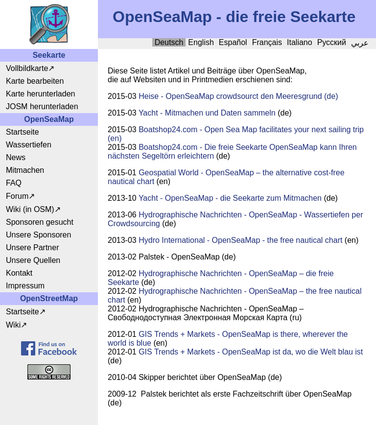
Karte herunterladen (40, 94)
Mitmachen (25, 170)
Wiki (13, 325)
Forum (17, 196)
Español (233, 42)
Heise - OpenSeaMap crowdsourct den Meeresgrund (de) (238, 96)
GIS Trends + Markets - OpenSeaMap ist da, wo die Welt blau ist (251, 352)
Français (267, 42)
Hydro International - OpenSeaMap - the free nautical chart (240, 240)
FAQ (14, 183)
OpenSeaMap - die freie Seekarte (234, 16)
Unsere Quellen (33, 260)
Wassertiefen (28, 145)
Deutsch (169, 42)
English (200, 42)
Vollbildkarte (27, 68)
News (15, 157)
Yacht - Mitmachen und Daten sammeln (207, 113)
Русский (331, 42)
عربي (360, 43)
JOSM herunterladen (42, 106)
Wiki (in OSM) (30, 209)
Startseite (22, 132)
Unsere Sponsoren (38, 235)
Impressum (25, 286)
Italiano (299, 42)
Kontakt (19, 273)
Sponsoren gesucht (39, 222)
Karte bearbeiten (35, 81)
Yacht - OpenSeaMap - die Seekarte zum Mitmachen (230, 198)
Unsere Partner (32, 247)
